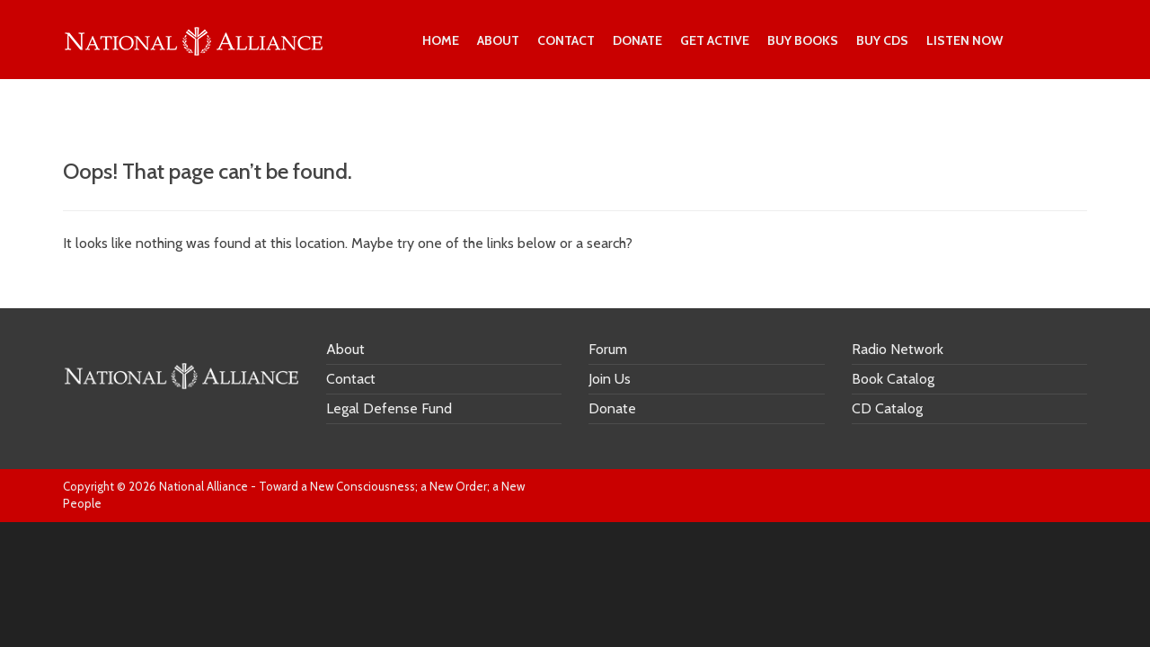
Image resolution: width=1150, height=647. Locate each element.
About (498, 40)
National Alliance (203, 486)
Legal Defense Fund (389, 408)
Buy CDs (882, 40)
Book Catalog (893, 378)
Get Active (714, 40)
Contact (566, 40)
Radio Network (897, 349)
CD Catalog (887, 408)
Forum (607, 349)
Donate (637, 40)
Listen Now (964, 40)
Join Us (609, 378)
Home (440, 40)
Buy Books (802, 40)
